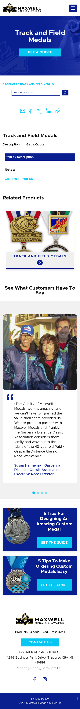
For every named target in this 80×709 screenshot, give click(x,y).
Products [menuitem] (10, 84)
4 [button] (46, 493)
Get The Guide (54, 543)
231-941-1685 (49, 651)
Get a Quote (40, 52)
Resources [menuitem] (58, 632)
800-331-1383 (28, 651)
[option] (40, 240)
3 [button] (42, 493)
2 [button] (38, 493)
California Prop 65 (19, 178)
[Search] (36, 93)
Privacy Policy (40, 699)
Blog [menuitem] (45, 632)
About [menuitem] (34, 632)
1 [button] (33, 492)
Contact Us (40, 642)
